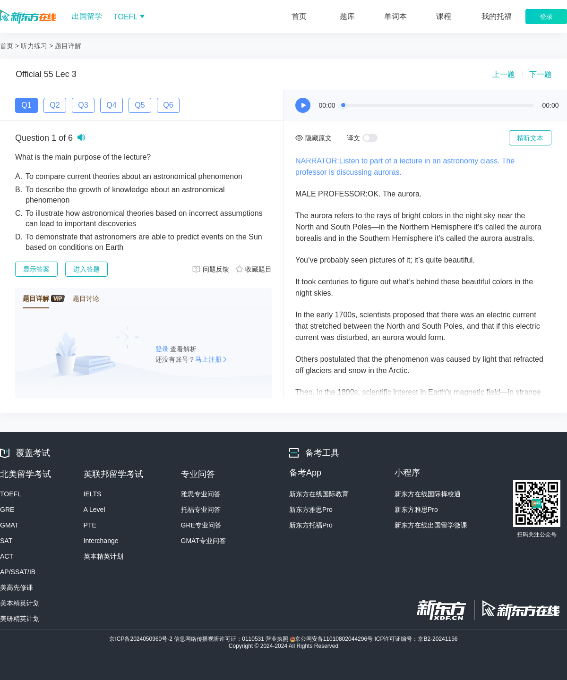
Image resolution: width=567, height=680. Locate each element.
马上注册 (208, 359)
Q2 (55, 105)
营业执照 (278, 639)
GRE (7, 509)
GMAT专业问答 (203, 540)
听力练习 (34, 46)
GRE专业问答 (201, 525)
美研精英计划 (20, 618)
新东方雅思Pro (311, 509)
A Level (94, 509)
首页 (6, 46)
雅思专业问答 (201, 494)
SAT (6, 540)
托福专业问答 (201, 509)
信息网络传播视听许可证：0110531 (220, 639)
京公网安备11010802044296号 (332, 639)
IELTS (93, 494)
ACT (6, 556)
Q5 (140, 105)
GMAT (9, 525)
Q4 (111, 105)
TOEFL (10, 494)
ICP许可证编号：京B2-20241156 (415, 639)
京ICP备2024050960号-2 (141, 639)
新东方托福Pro (311, 525)
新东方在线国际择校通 (428, 494)
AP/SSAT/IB (17, 572)
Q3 (83, 105)
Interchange (101, 540)
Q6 (168, 105)
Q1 (26, 105)
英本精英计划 (103, 556)
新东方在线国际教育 (319, 494)
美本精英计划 (20, 603)
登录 (163, 349)
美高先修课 (16, 587)
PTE (90, 525)
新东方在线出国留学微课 (431, 525)
